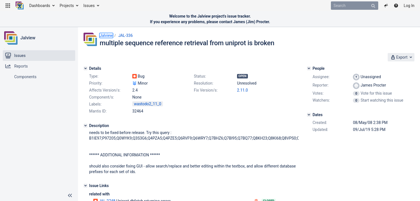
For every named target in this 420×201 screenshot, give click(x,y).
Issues (89, 5)
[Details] (85, 68)
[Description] (85, 126)
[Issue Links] (85, 186)
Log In (409, 5)
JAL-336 (125, 35)
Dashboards (39, 5)
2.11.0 (242, 90)
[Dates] (309, 115)
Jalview (27, 37)
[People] (309, 68)
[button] (8, 5)
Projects (67, 5)
